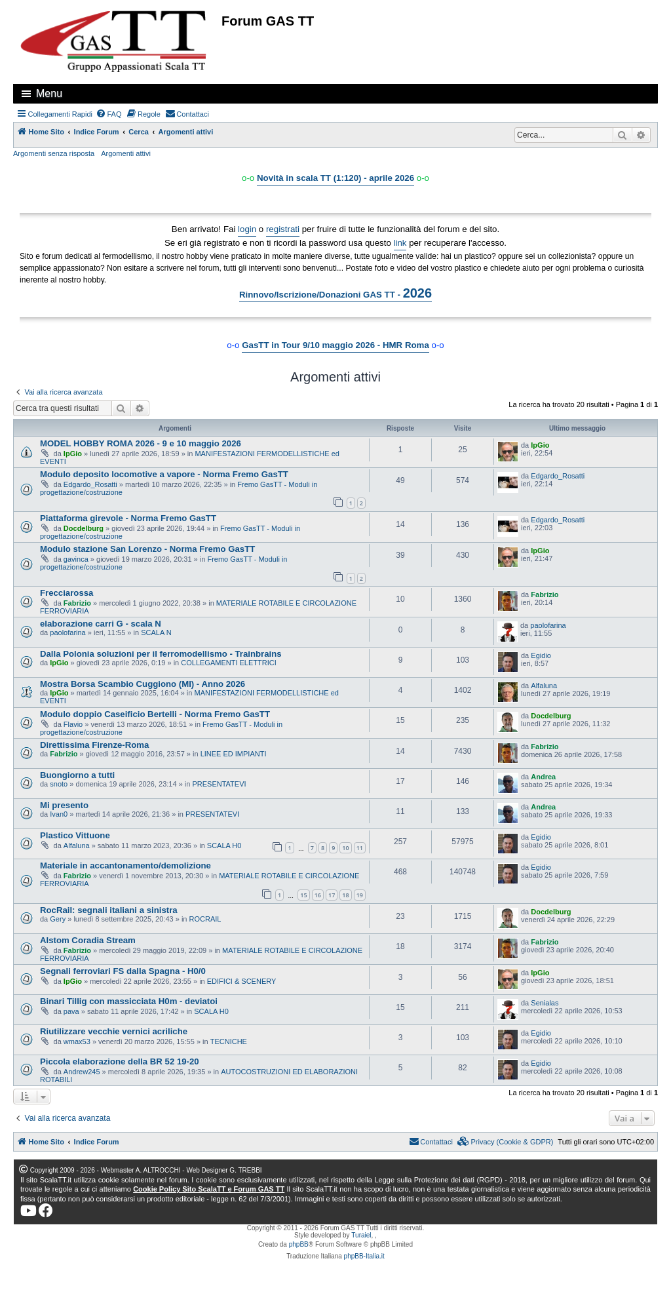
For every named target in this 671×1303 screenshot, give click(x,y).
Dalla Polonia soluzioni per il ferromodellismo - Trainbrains (161, 654)
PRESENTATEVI (219, 784)
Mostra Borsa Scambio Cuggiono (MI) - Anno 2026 (142, 684)
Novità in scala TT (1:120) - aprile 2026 (335, 178)
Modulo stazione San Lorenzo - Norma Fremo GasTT (147, 549)
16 (318, 895)
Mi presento (64, 805)
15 (303, 895)
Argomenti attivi (126, 153)
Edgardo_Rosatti (90, 484)
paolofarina (67, 632)
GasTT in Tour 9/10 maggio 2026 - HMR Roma (335, 345)
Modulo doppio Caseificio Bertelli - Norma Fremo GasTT (155, 714)
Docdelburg (84, 528)
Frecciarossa (66, 593)
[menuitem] (109, 114)
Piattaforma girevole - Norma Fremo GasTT (128, 518)
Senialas (544, 1003)
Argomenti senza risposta (53, 153)
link (400, 243)
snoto (58, 784)
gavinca (76, 559)
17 (331, 895)
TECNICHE (228, 1041)
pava (71, 1011)
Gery (58, 919)
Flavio (73, 724)
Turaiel (361, 1235)
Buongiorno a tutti (77, 775)
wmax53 (77, 1041)
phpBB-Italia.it (364, 1256)
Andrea (543, 777)
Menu (49, 93)
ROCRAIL (205, 919)
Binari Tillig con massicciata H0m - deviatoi (129, 1001)
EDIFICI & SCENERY (242, 981)
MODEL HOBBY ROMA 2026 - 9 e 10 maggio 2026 (140, 443)
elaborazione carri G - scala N (100, 624)
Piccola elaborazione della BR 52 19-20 (119, 1061)
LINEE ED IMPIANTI (234, 754)
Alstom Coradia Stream (88, 940)
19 (359, 895)
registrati (282, 229)
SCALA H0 (224, 845)
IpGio (73, 453)
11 (359, 848)
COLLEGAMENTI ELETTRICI (228, 663)
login (247, 229)
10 (345, 848)
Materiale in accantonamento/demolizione (125, 865)
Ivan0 (58, 814)
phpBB (299, 1244)
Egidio (541, 655)
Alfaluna (544, 686)
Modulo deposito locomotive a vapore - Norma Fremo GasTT (164, 474)
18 (345, 895)
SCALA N (156, 632)
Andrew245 (82, 1072)
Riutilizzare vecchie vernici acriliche (113, 1031)
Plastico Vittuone (75, 835)
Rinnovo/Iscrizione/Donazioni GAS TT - (335, 293)
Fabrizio (77, 603)
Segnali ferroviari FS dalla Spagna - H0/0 (123, 971)
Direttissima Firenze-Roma (94, 745)
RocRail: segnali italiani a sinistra (109, 910)
